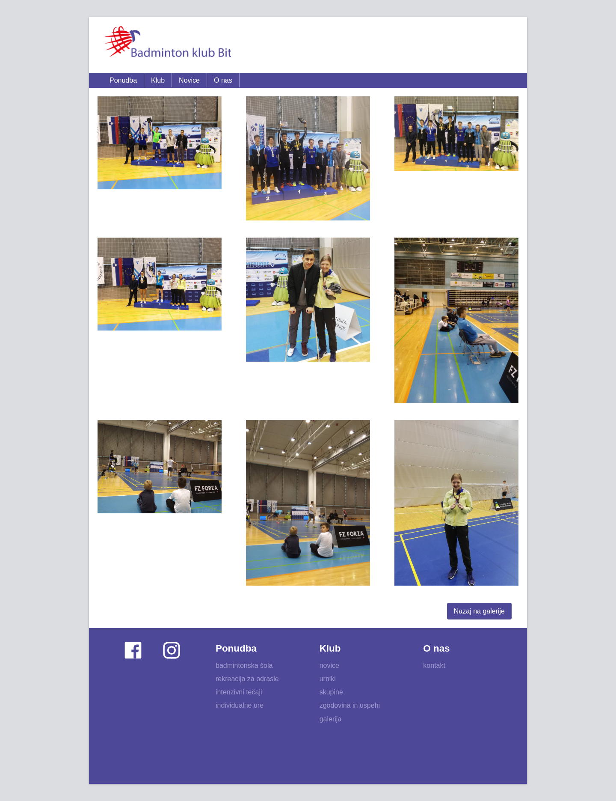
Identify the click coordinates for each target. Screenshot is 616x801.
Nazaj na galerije (479, 611)
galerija (331, 719)
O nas (223, 80)
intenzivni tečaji (239, 692)
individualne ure (240, 705)
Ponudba (123, 80)
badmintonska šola (244, 665)
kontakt (434, 665)
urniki (328, 678)
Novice (189, 80)
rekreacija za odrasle (247, 678)
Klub (158, 80)
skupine (331, 692)
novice (329, 665)
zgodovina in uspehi (350, 705)
